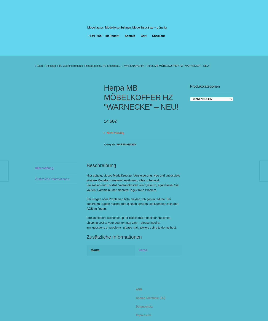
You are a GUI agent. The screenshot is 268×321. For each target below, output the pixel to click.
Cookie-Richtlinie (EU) (150, 297)
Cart (144, 36)
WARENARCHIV (134, 65)
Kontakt (130, 36)
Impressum (143, 315)
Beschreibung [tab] (44, 167)
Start (40, 65)
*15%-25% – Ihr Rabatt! (103, 36)
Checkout (158, 36)
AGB (139, 289)
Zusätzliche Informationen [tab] (52, 178)
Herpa (143, 249)
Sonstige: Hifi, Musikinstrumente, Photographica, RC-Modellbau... (83, 65)
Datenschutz (144, 306)
